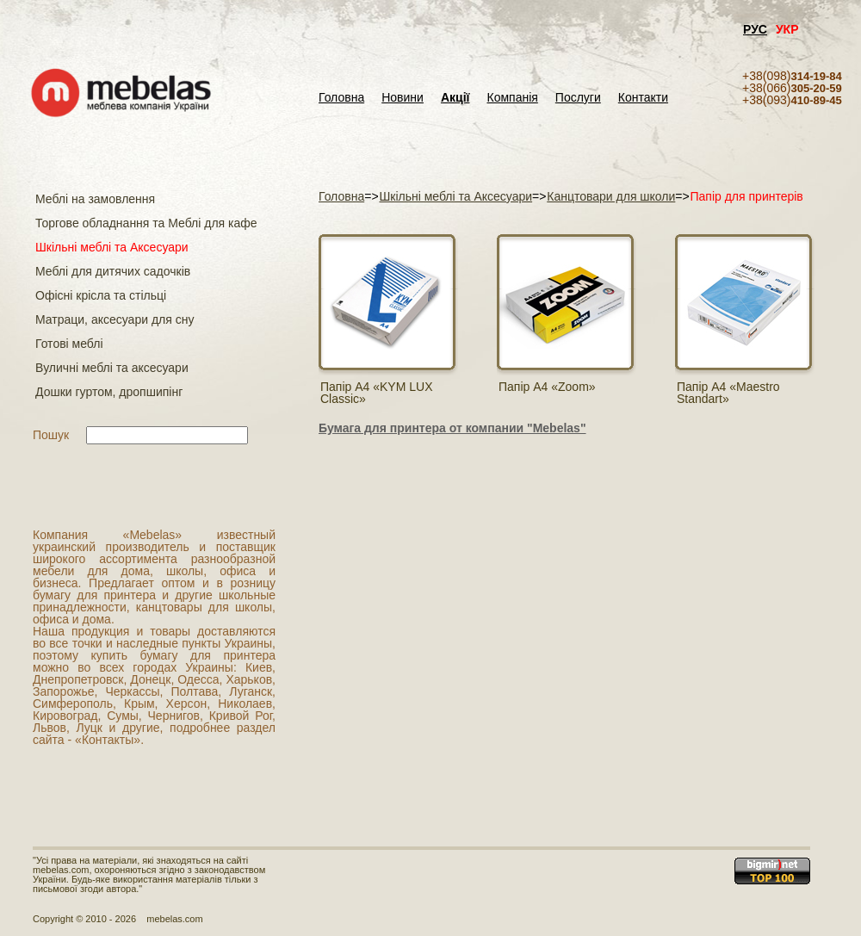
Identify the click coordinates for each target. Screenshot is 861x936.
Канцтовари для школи (611, 196)
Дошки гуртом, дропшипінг (109, 392)
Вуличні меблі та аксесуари (112, 368)
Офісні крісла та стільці (100, 295)
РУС (755, 29)
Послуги (578, 97)
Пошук (51, 435)
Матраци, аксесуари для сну (114, 319)
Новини (402, 97)
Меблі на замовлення (95, 199)
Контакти (643, 97)
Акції (455, 97)
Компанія (511, 97)
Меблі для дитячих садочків (112, 271)
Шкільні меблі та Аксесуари (112, 247)
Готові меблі (69, 343)
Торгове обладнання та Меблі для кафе (146, 223)
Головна (341, 97)
